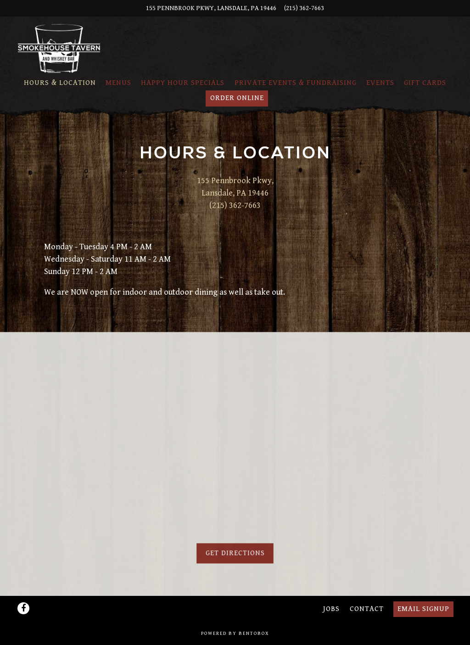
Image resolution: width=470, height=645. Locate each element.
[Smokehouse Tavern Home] (59, 48)
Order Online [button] (237, 98)
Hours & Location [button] (60, 83)
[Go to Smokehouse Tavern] (211, 8)
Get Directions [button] (235, 555)
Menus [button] (118, 83)
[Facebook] (23, 608)
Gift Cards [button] (425, 83)
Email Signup (423, 609)
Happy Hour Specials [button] (182, 83)
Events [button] (380, 83)
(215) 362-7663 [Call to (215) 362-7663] (304, 8)
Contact (367, 609)
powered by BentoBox (235, 633)
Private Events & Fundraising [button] (296, 83)
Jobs (331, 609)
